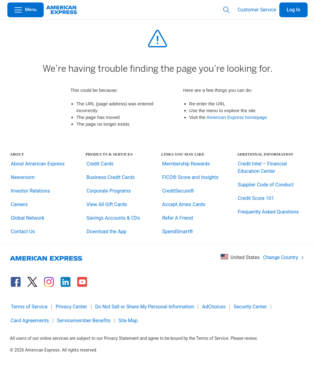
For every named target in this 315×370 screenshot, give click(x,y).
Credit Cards (100, 164)
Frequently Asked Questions (268, 212)
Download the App (106, 231)
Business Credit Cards (110, 177)
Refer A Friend (177, 218)
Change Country (283, 257)
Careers (19, 204)
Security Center (250, 307)
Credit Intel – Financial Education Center (262, 167)
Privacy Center (71, 307)
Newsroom (23, 177)
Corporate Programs (108, 191)
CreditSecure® (178, 191)
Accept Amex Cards (183, 204)
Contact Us (23, 231)
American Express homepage (236, 117)
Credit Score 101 (256, 198)
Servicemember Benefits (83, 320)
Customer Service (256, 10)
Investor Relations (30, 191)
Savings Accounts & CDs (113, 218)
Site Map (128, 320)
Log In (293, 10)
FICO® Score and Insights (190, 177)
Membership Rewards (186, 164)
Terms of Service (29, 307)
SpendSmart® (177, 231)
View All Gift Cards (106, 204)
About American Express (38, 164)
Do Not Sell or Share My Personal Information (144, 307)
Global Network (27, 218)
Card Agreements (30, 320)
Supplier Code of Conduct (265, 185)
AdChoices (214, 307)
